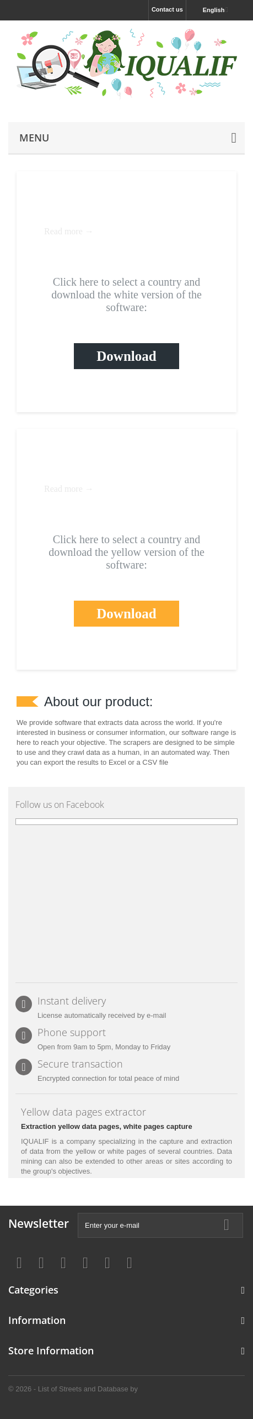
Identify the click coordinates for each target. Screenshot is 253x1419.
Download (126, 356)
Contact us (167, 9)
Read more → (69, 231)
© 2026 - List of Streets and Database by (73, 1389)
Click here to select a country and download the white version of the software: (126, 294)
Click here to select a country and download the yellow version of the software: (126, 552)
